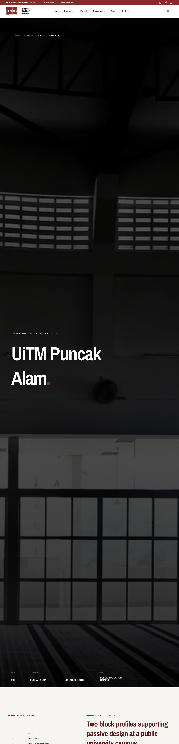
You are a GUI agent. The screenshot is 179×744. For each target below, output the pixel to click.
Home (17, 35)
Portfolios (28, 35)
